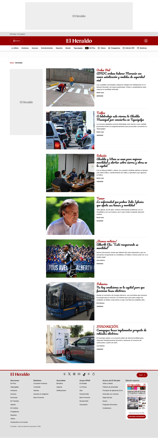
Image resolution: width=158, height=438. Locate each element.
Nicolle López (100, 218)
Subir (142, 375)
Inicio (12, 63)
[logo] (20, 374)
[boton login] (146, 41)
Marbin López (100, 93)
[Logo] (79, 41)
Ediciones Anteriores (136, 417)
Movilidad (18, 63)
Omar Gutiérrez (101, 260)
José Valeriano (101, 346)
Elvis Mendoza (100, 303)
